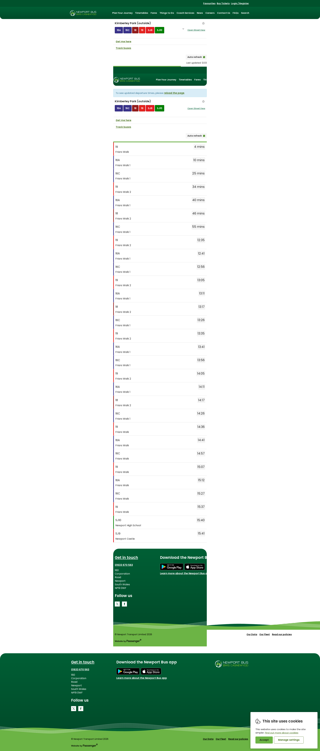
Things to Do (167, 12)
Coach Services (185, 12)
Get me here (123, 42)
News (200, 12)
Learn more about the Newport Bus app (185, 574)
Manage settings (289, 740)
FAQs (236, 12)
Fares (154, 12)
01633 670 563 (124, 565)
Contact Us (223, 12)
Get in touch (126, 558)
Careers (210, 12)
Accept (264, 740)
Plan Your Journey (122, 12)
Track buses (123, 48)
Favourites (209, 3)
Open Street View (196, 30)
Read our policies (282, 635)
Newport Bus (83, 13)
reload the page (174, 93)
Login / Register (240, 3)
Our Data (252, 635)
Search (245, 12)
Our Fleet (264, 635)
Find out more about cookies (281, 732)
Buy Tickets (223, 3)
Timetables (141, 12)
